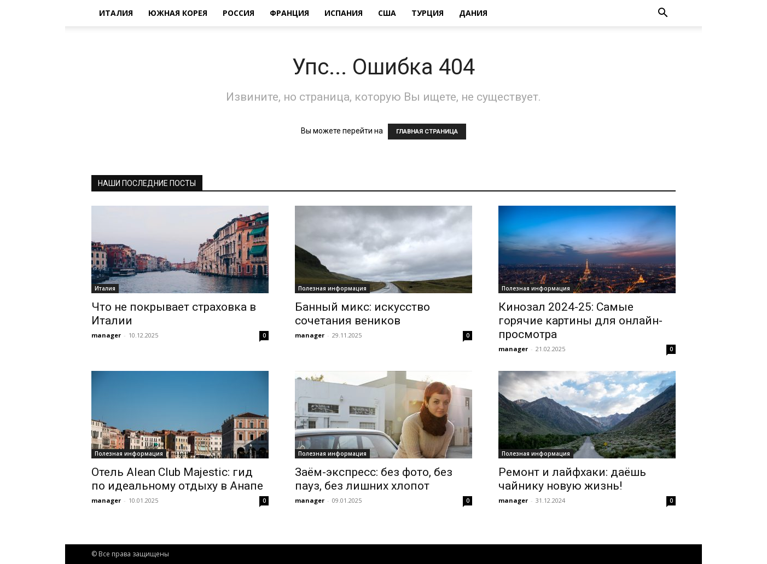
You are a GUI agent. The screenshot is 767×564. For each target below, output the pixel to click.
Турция (427, 13)
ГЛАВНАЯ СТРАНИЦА (427, 131)
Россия (238, 13)
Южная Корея (177, 13)
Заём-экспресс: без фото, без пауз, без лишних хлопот (373, 479)
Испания (343, 13)
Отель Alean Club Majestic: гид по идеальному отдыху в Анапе (177, 479)
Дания (473, 13)
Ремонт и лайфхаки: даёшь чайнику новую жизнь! (572, 479)
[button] (662, 14)
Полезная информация (332, 288)
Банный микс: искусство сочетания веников (362, 313)
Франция (289, 13)
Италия (116, 13)
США (387, 13)
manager (106, 335)
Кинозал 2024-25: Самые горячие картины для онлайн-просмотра (580, 320)
